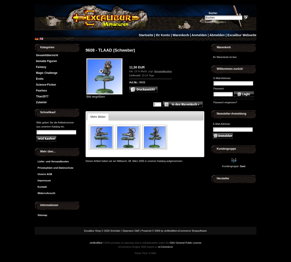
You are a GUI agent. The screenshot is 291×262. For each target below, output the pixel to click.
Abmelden (217, 35)
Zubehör (41, 102)
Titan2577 (42, 96)
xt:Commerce (165, 246)
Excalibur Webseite (241, 35)
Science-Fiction (46, 84)
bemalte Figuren (46, 61)
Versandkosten (163, 71)
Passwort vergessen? (225, 102)
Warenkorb (181, 35)
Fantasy (41, 67)
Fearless (41, 90)
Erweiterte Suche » (215, 22)
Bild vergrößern (104, 95)
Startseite (146, 35)
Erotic (40, 78)
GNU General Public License (185, 242)
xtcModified (96, 242)
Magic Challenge (46, 73)
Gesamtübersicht (47, 55)
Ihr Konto (163, 35)
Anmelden (199, 35)
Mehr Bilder (97, 116)
